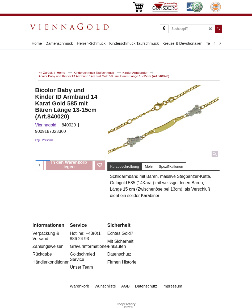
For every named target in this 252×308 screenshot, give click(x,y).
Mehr (149, 167)
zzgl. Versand (44, 140)
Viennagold (45, 125)
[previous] (214, 43)
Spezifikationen (171, 167)
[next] (219, 43)
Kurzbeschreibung (124, 167)
